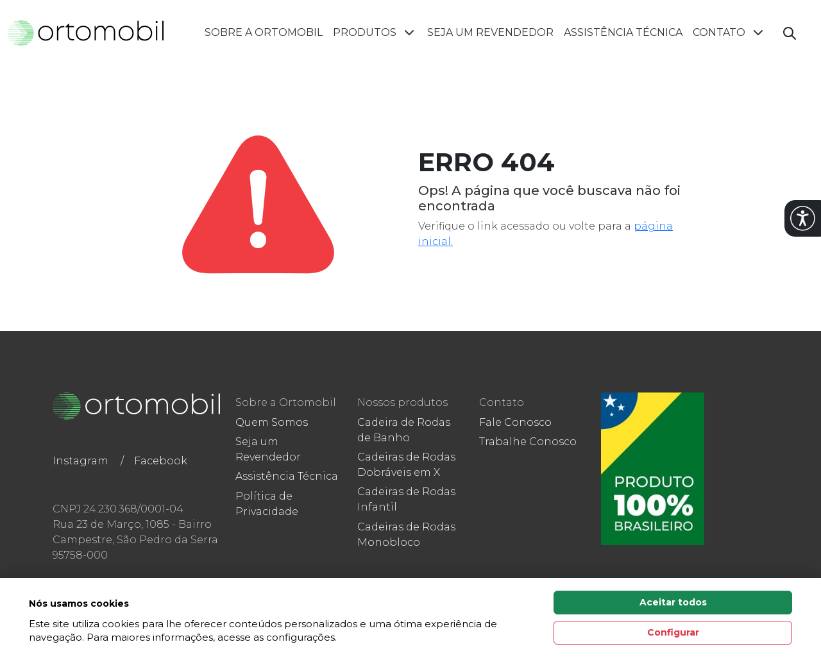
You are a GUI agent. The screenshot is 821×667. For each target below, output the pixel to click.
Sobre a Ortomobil (264, 32)
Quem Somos (271, 422)
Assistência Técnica (623, 32)
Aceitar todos (673, 602)
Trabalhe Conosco (528, 441)
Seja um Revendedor (490, 32)
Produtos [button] (375, 32)
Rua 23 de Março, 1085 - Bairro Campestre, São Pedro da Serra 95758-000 (135, 539)
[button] (802, 218)
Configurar (673, 632)
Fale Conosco (515, 422)
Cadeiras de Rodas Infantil (406, 499)
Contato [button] (729, 32)
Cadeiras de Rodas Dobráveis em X (406, 464)
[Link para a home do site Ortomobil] (136, 407)
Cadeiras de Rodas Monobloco (406, 534)
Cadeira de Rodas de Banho (403, 430)
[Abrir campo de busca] (789, 33)
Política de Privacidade (266, 504)
